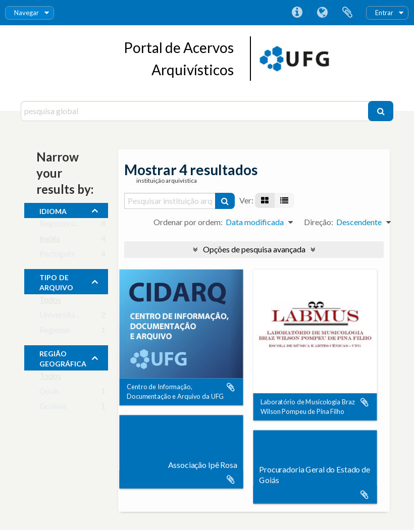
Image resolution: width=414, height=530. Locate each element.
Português (57, 255)
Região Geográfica (62, 357)
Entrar (384, 13)
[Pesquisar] (380, 111)
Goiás (49, 393)
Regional (54, 332)
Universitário (62, 317)
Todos (50, 301)
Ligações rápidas (296, 12)
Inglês (49, 240)
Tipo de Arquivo (56, 281)
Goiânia (52, 408)
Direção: (318, 222)
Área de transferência (347, 12)
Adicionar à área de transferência (231, 387)
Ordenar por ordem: (188, 222)
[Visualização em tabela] (284, 200)
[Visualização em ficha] (265, 200)
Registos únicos (66, 225)
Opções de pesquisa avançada (254, 249)
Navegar (26, 13)
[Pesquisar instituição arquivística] (170, 201)
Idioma (322, 12)
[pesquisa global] (196, 111)
